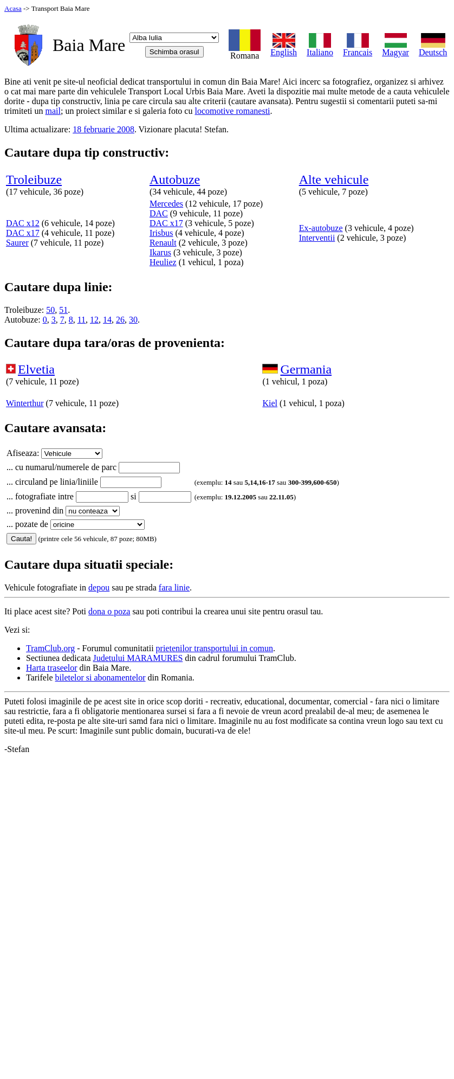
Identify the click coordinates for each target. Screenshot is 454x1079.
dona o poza (109, 611)
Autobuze (175, 179)
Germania (306, 369)
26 (120, 319)
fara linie (174, 587)
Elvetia (36, 369)
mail (53, 110)
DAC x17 (23, 232)
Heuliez (163, 262)
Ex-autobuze (321, 228)
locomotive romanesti (232, 110)
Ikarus (160, 252)
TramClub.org (50, 648)
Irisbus (161, 232)
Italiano (320, 48)
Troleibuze (34, 179)
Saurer (17, 242)
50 (50, 309)
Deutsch (433, 48)
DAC (159, 213)
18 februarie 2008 (103, 129)
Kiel (269, 403)
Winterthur (25, 403)
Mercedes (166, 203)
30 (133, 319)
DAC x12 (23, 223)
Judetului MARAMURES (138, 658)
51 (63, 309)
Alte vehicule (334, 179)
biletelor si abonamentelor (100, 677)
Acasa (13, 8)
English (283, 48)
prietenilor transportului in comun (214, 648)
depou (98, 587)
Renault (163, 242)
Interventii (317, 237)
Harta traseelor (51, 667)
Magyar (395, 48)
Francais (357, 48)
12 (94, 319)
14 (107, 319)
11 (81, 319)
